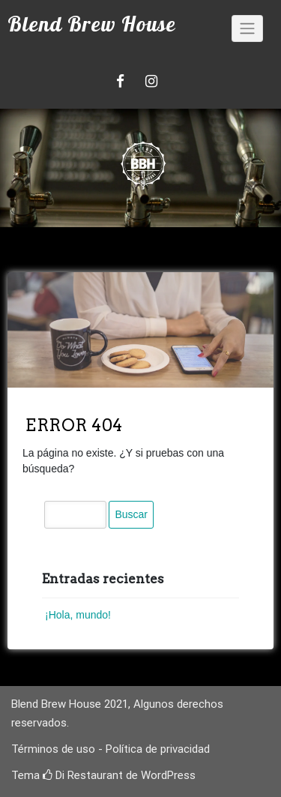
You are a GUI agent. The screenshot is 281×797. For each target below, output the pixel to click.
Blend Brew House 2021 (69, 704)
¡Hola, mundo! (78, 615)
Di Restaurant (83, 775)
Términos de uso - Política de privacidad (110, 749)
